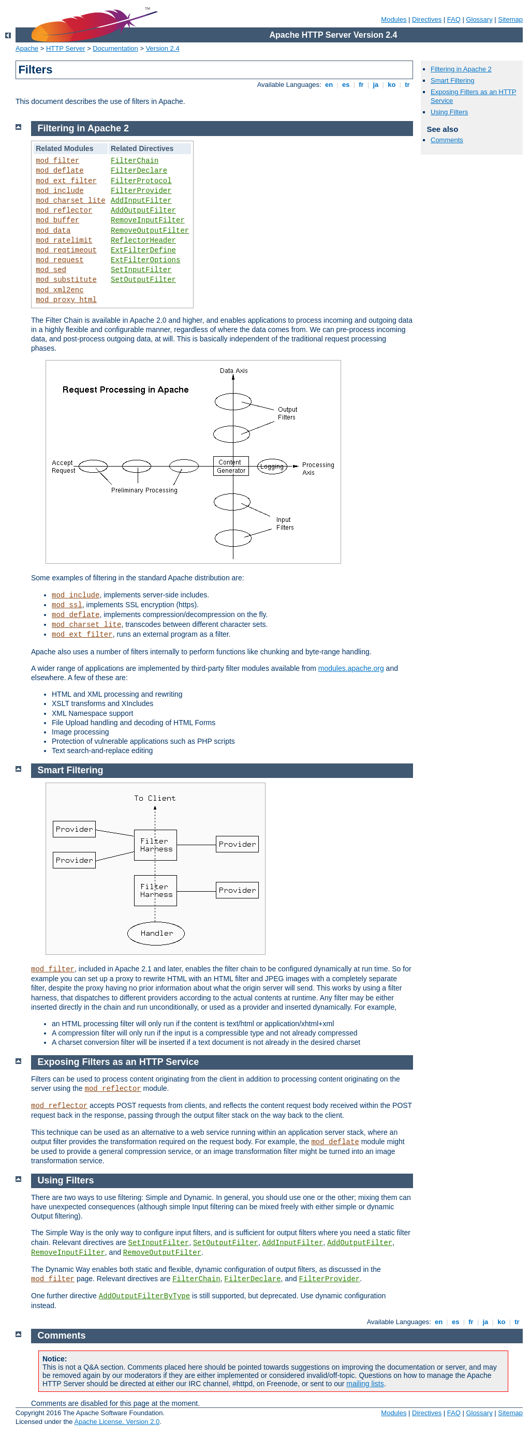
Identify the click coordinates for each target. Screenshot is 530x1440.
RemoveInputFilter (148, 220)
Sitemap (510, 19)
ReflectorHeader (143, 240)
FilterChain (134, 161)
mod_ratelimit (64, 240)
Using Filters (449, 112)
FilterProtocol (141, 181)
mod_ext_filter (66, 181)
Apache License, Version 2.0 (116, 1422)
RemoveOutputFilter (150, 231)
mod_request (59, 260)
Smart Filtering (453, 80)
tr (407, 84)
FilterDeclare (139, 171)
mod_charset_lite (70, 201)
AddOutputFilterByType (144, 1296)
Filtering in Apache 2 (461, 69)
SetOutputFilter (143, 280)
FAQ (454, 19)
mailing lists (365, 1383)
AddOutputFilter (143, 210)
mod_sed (51, 270)
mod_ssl (67, 605)
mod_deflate (59, 171)
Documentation (115, 48)
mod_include (59, 191)
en (328, 84)
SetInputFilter (141, 270)
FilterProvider (141, 191)
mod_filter (57, 161)
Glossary (479, 19)
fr (361, 84)
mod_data (53, 231)
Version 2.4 (163, 48)
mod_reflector (64, 210)
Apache (27, 48)
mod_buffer (57, 220)
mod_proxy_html (66, 300)
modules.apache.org (351, 668)
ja (375, 84)
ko (392, 84)
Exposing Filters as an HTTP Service (118, 1062)
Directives (426, 19)
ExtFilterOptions (145, 260)
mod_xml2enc (59, 290)
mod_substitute (66, 280)
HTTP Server (65, 48)
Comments (447, 140)
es (345, 84)
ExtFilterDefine (143, 250)
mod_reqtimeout (66, 250)
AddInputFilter (141, 201)
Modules (393, 19)
